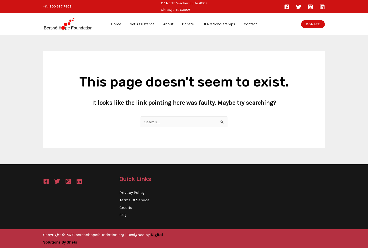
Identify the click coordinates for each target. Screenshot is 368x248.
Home (119, 24)
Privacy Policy (132, 192)
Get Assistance (143, 24)
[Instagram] (310, 7)
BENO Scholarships (217, 24)
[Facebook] (287, 7)
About (169, 24)
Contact (247, 24)
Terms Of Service (134, 200)
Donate (187, 24)
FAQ (122, 214)
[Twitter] (298, 7)
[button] (313, 24)
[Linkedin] (322, 7)
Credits (125, 207)
